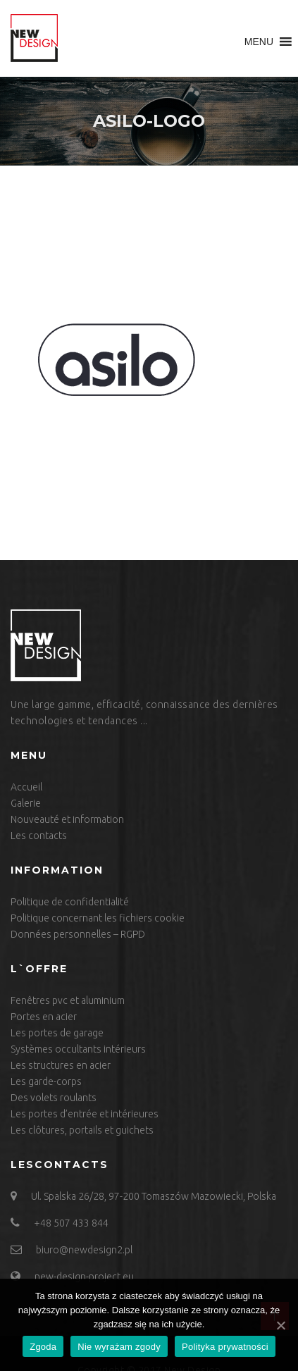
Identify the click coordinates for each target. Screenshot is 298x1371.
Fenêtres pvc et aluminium (68, 1000)
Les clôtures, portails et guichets (82, 1130)
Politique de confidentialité (70, 901)
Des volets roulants (54, 1097)
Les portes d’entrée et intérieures (85, 1113)
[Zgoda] (280, 1325)
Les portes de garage (57, 1032)
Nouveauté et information (67, 819)
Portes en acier (44, 1016)
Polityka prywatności (225, 1346)
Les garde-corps (46, 1081)
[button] (258, 41)
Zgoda (43, 1346)
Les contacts (39, 835)
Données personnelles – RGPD (78, 934)
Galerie (26, 803)
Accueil (26, 787)
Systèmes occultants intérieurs (78, 1049)
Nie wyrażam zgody (119, 1346)
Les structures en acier (61, 1065)
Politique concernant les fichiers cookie (98, 918)
